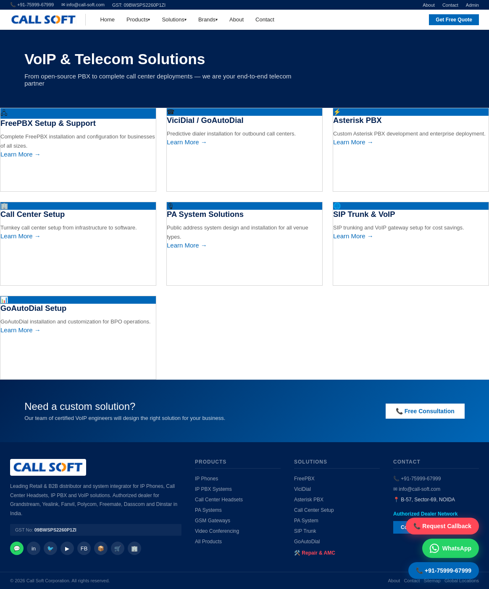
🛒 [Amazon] (117, 548)
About (429, 5)
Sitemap (432, 580)
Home (107, 19)
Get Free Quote (454, 20)
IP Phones (206, 479)
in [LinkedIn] (34, 548)
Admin (472, 5)
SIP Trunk (305, 531)
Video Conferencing (217, 531)
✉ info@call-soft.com (83, 4)
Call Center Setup (314, 510)
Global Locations (461, 580)
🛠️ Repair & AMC (314, 553)
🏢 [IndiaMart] (134, 548)
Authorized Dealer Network (425, 514)
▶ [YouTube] (67, 548)
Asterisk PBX (308, 500)
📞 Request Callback (442, 526)
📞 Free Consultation (425, 411)
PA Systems (208, 510)
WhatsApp (450, 548)
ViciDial (302, 489)
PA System (306, 521)
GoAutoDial (307, 542)
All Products (208, 542)
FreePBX (304, 479)
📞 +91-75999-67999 (417, 479)
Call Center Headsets (219, 500)
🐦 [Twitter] (50, 548)
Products (137, 19)
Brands (207, 19)
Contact (450, 5)
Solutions (173, 19)
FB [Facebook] (84, 548)
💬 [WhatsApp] (16, 548)
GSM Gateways (212, 521)
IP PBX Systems (213, 489)
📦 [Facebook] (100, 548)
